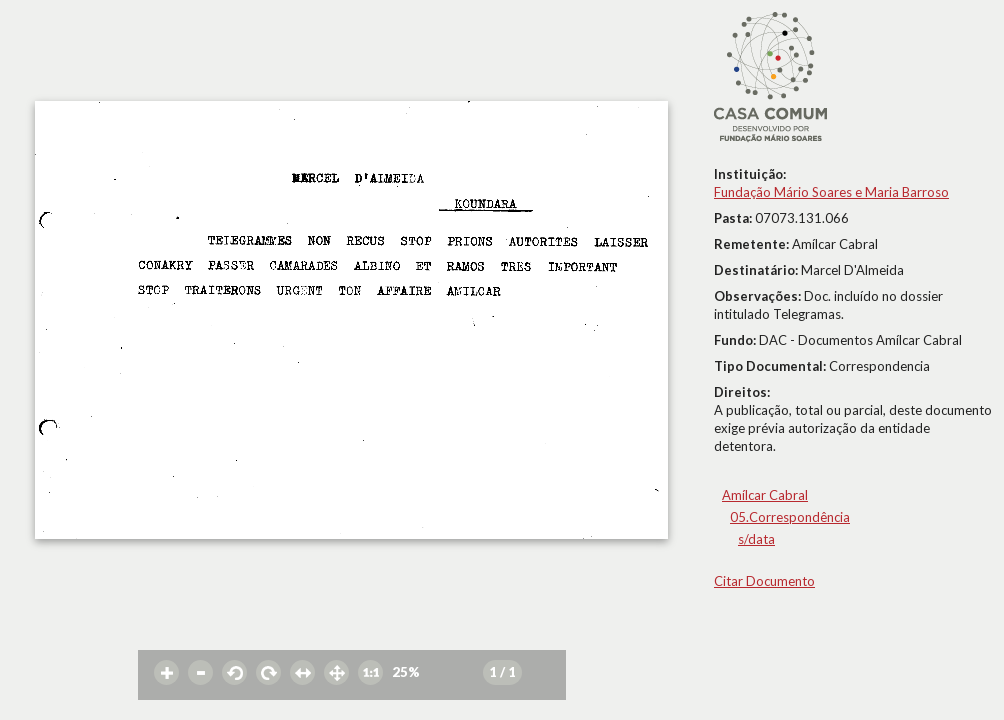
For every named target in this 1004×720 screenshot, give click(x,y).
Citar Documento (764, 581)
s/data (756, 539)
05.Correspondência (790, 517)
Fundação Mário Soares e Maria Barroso (831, 192)
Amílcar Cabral (765, 495)
